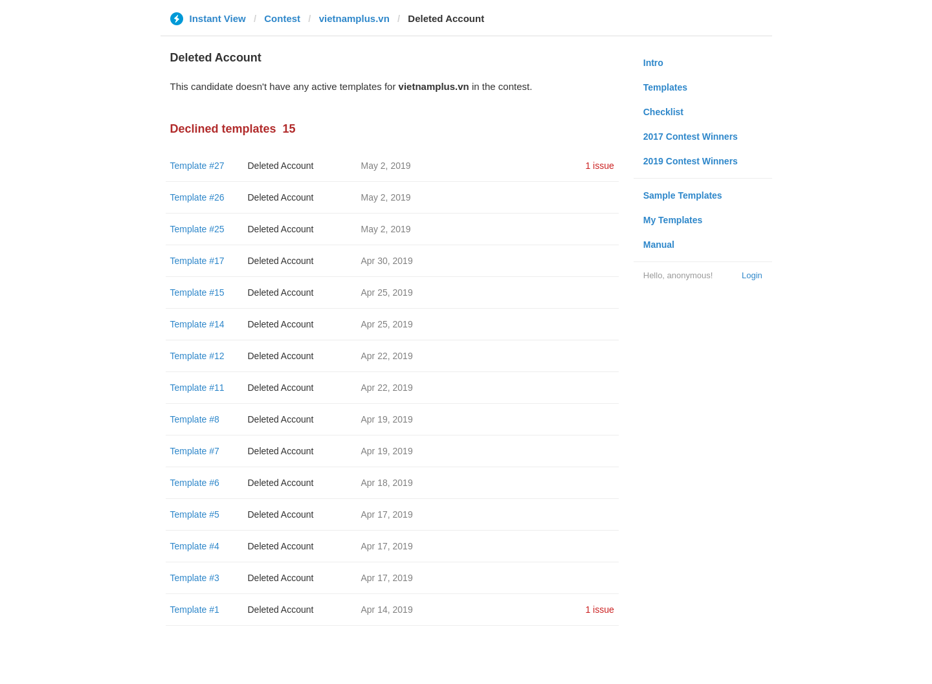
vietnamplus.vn (354, 18)
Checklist (663, 112)
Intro (653, 63)
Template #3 (194, 578)
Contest (282, 18)
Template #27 (197, 165)
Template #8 (194, 419)
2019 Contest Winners (690, 161)
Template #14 (197, 324)
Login (752, 275)
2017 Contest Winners (690, 136)
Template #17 (197, 261)
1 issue (599, 165)
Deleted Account (281, 165)
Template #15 (197, 292)
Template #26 (197, 197)
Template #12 (197, 356)
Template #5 (194, 514)
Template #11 (197, 387)
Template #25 (197, 229)
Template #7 (194, 451)
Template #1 (194, 609)
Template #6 (194, 483)
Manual (658, 244)
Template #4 (194, 546)
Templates (665, 87)
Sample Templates (682, 195)
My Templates (673, 220)
